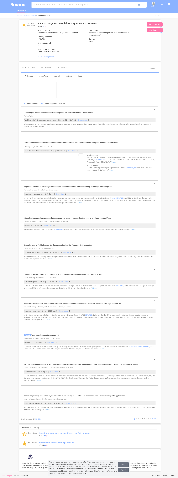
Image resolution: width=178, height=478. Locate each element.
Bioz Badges (7, 476)
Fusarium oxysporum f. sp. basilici (56, 442)
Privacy (165, 476)
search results (30, 15)
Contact (24, 476)
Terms (172, 476)
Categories (155, 476)
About (16, 476)
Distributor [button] (154, 30)
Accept (123, 465)
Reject (123, 470)
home (19, 15)
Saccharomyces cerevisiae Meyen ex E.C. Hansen (64, 433)
